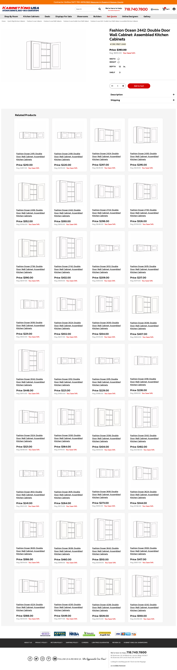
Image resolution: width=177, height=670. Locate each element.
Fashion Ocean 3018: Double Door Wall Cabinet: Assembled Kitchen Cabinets (30, 325)
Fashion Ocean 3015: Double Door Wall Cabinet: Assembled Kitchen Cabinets (144, 269)
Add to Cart (139, 86)
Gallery (147, 16)
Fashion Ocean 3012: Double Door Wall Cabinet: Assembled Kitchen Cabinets (106, 269)
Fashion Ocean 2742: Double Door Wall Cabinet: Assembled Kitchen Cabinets (68, 269)
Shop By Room (11, 16)
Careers (85, 642)
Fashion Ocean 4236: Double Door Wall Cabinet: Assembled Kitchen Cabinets (106, 607)
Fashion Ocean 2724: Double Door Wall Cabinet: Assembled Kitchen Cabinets (106, 213)
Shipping (115, 100)
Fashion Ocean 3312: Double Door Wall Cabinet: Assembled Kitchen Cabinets (68, 382)
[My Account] (174, 9)
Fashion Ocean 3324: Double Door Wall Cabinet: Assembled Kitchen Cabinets (30, 438)
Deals (47, 16)
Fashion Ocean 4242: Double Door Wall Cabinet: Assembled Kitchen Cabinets (144, 607)
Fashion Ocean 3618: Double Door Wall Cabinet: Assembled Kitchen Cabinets (106, 494)
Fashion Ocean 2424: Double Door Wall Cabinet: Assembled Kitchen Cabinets (106, 156)
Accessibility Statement (118, 666)
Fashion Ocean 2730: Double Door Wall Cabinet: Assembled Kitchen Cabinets (144, 213)
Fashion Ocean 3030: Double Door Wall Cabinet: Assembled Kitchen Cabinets (106, 325)
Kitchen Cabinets (31, 16)
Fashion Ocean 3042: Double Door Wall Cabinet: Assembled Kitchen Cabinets (30, 382)
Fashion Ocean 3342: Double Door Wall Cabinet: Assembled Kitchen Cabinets (144, 438)
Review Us (116, 642)
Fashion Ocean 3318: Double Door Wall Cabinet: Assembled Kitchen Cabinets (144, 381)
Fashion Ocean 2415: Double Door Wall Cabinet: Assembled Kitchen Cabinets (30, 156)
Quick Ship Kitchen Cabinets (16, 21)
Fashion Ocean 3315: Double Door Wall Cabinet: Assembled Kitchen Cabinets (106, 382)
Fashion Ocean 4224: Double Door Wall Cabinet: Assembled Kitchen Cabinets (30, 607)
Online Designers (130, 16)
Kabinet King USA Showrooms (135, 642)
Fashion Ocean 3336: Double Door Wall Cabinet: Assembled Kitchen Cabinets (106, 438)
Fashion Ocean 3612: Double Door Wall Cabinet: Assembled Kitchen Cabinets (30, 494)
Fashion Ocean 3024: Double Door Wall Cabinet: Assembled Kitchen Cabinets (68, 325)
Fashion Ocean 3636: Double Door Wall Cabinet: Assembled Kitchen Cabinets (68, 551)
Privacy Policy (41, 642)
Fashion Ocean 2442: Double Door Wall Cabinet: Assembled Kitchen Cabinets (68, 213)
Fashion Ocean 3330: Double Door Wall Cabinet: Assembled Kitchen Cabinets (68, 438)
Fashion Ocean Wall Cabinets (53, 21)
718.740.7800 (136, 9)
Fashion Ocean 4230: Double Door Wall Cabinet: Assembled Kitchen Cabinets (68, 607)
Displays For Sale (64, 16)
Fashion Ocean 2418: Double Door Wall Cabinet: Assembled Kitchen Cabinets (68, 156)
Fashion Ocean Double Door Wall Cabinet (76, 21)
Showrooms (82, 16)
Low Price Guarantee (100, 642)
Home (4, 21)
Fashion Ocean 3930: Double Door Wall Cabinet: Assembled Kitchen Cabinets (144, 551)
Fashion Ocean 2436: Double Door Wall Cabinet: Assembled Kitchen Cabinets (30, 213)
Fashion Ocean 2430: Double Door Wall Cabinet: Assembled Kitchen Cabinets (144, 156)
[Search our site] (86, 9)
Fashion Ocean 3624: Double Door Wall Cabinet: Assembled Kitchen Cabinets (144, 494)
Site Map (139, 662)
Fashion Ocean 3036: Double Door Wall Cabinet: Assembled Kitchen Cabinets (144, 325)
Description (117, 94)
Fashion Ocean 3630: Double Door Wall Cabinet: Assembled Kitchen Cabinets (30, 551)
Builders (97, 16)
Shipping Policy (72, 642)
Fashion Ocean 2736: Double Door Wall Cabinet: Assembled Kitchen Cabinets (30, 269)
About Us (28, 642)
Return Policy (56, 642)
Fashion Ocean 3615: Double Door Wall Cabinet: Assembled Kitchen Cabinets (68, 494)
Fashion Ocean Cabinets (34, 21)
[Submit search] (99, 9)
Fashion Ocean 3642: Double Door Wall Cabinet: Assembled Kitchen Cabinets (106, 551)
